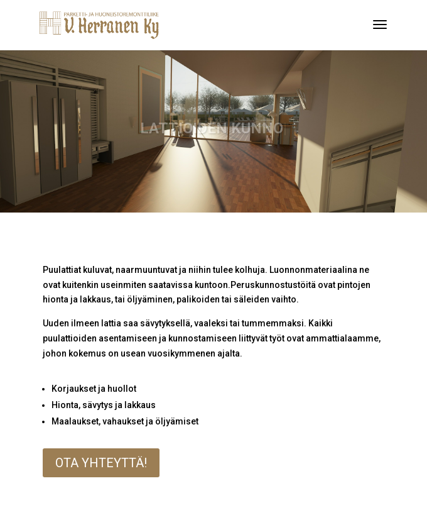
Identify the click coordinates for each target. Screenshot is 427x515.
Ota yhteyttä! (101, 462)
